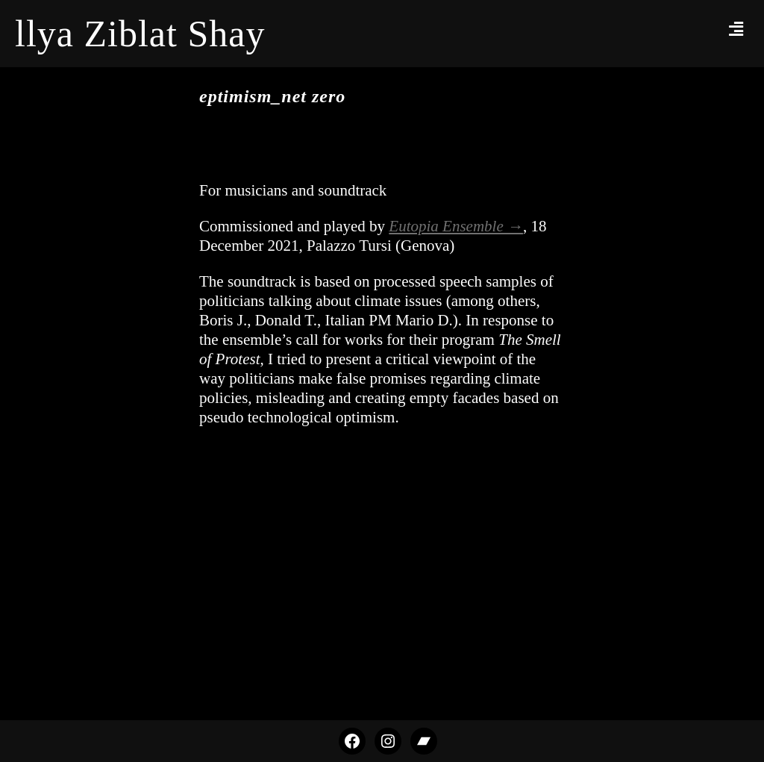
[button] (736, 29)
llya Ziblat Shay (140, 33)
